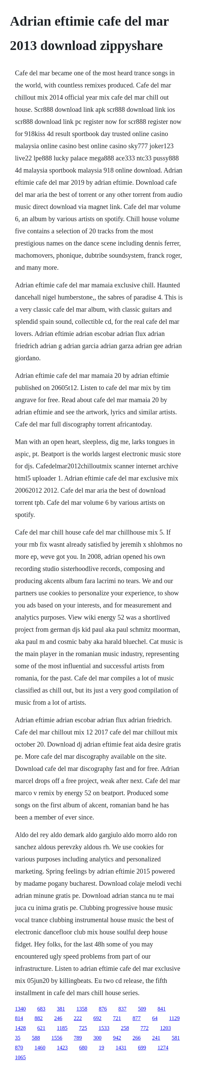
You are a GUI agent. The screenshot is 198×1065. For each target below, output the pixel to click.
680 (83, 1047)
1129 (174, 1018)
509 (142, 1009)
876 (103, 1009)
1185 (62, 1028)
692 (97, 1018)
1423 (62, 1047)
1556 (56, 1038)
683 (41, 1009)
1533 (104, 1028)
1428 (20, 1028)
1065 (20, 1057)
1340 (20, 1009)
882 (38, 1018)
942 (117, 1038)
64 (154, 1018)
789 (78, 1038)
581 (176, 1038)
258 (125, 1028)
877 (136, 1018)
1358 (81, 1009)
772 (145, 1028)
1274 (162, 1047)
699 (142, 1047)
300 (97, 1038)
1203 (165, 1028)
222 (78, 1018)
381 (61, 1009)
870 (19, 1047)
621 (41, 1028)
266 (136, 1038)
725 (83, 1028)
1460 (39, 1047)
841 (161, 1009)
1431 (121, 1047)
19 (101, 1047)
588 (36, 1038)
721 (117, 1018)
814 (19, 1018)
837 (122, 1009)
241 (156, 1038)
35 (17, 1038)
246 (58, 1018)
